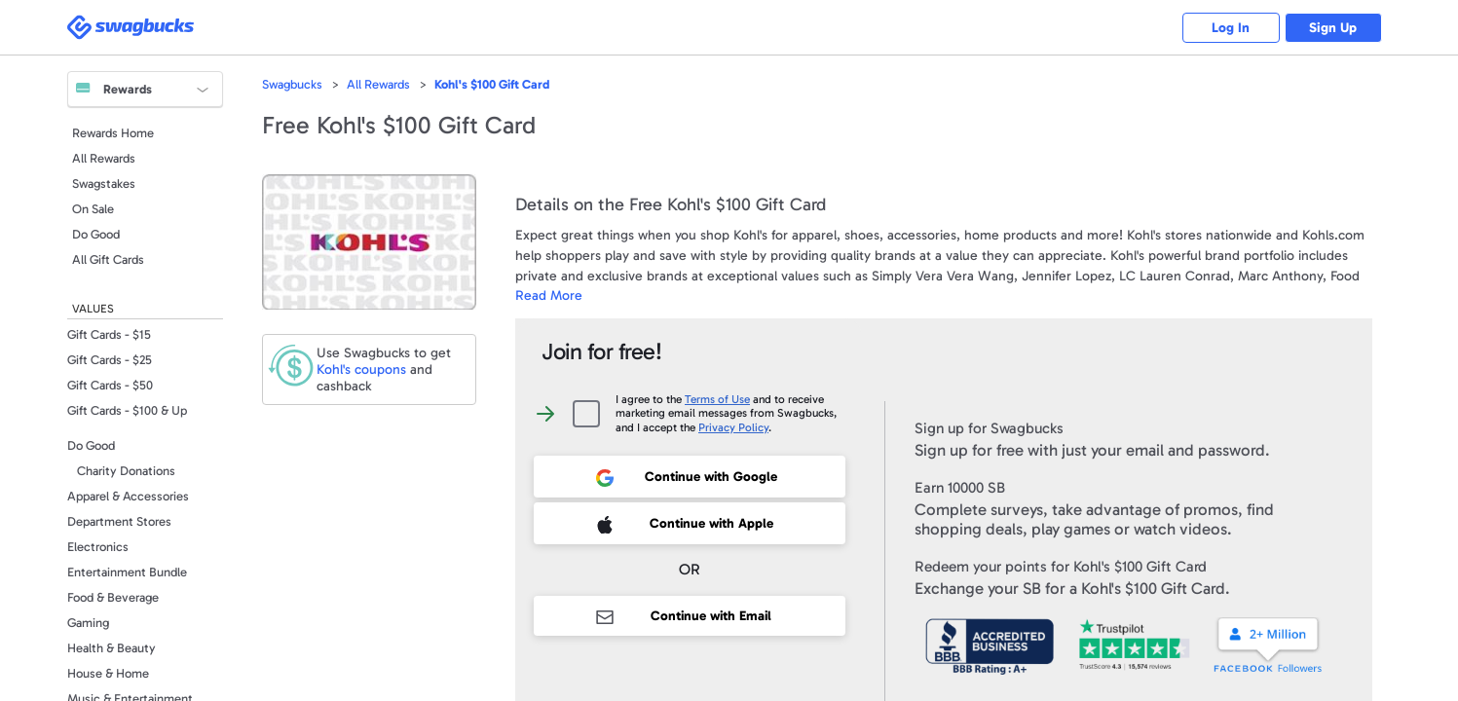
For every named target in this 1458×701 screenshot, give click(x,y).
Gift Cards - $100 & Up (127, 410)
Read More (548, 295)
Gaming (88, 622)
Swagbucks (292, 84)
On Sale (93, 209)
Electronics (98, 546)
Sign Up (1333, 27)
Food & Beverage (113, 597)
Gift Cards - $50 (110, 385)
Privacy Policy (733, 427)
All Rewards (103, 158)
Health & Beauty (111, 648)
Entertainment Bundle (127, 572)
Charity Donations (126, 470)
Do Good (96, 234)
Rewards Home (113, 133)
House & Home (108, 673)
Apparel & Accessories (128, 496)
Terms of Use (717, 399)
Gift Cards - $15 (109, 334)
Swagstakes (103, 183)
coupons (361, 369)
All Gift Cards (108, 259)
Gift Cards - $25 (109, 359)
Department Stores (119, 521)
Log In (1231, 27)
